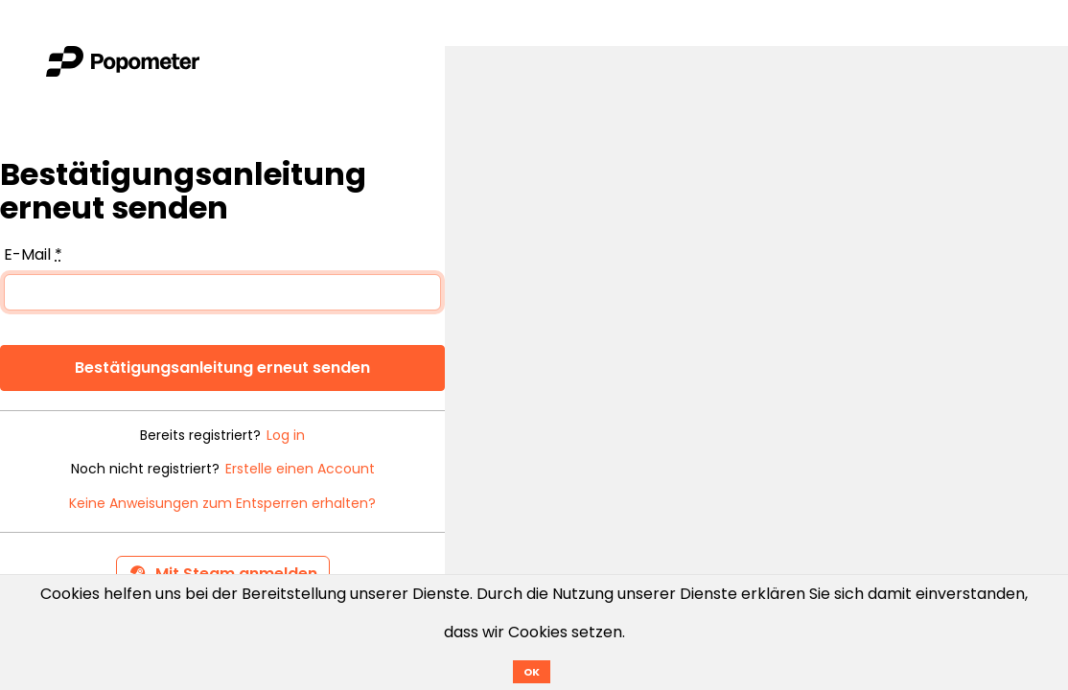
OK (531, 671)
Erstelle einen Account (300, 469)
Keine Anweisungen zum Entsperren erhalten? (222, 503)
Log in (286, 435)
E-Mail (33, 254)
